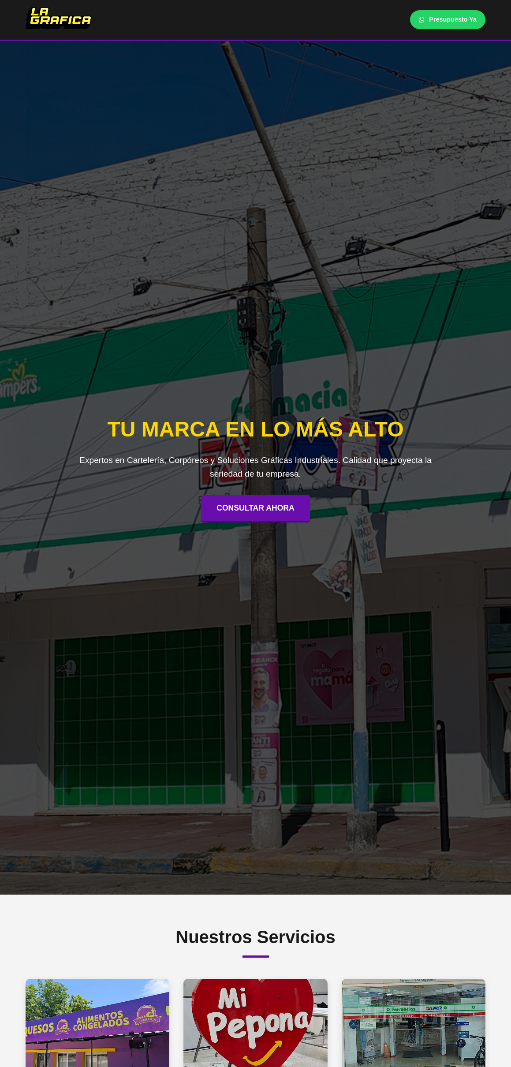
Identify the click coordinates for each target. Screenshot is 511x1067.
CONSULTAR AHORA (255, 508)
